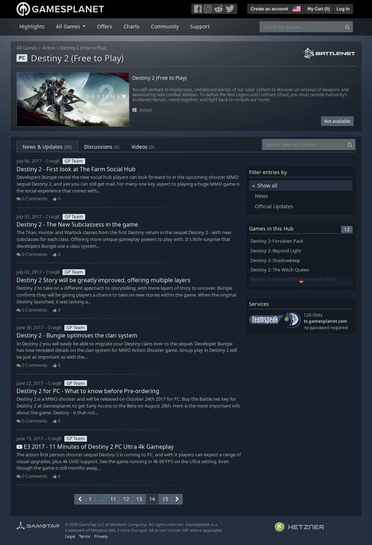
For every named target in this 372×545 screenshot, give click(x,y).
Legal (70, 536)
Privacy (101, 536)
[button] (295, 7)
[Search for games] (301, 26)
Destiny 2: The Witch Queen (280, 270)
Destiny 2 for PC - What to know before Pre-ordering (88, 391)
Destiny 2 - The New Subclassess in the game (77, 224)
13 (139, 498)
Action (48, 48)
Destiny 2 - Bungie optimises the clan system (77, 335)
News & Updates (47, 146)
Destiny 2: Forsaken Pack (277, 241)
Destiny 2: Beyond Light (276, 251)
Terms (84, 536)
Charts (131, 26)
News (261, 195)
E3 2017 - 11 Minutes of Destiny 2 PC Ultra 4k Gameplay (95, 447)
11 (113, 498)
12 (126, 498)
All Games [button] (69, 26)
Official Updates (274, 206)
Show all (267, 185)
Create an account (269, 8)
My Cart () (318, 8)
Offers (104, 26)
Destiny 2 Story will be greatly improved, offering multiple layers (103, 280)
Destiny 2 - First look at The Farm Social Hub (76, 169)
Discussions (101, 146)
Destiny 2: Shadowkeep (275, 260)
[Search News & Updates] (303, 144)
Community (165, 26)
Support (200, 26)
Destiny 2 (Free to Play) (83, 48)
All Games (27, 48)
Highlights (32, 26)
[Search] (347, 26)
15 (165, 498)
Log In (343, 8)
